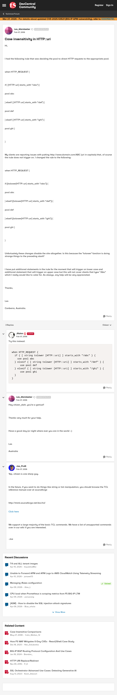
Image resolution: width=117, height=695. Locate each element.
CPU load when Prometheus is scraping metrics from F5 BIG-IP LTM (45, 593)
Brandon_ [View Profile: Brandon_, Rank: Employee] (28, 654)
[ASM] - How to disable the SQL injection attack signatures (40, 603)
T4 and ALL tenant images (24, 563)
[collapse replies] (3, 334)
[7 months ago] (16, 645)
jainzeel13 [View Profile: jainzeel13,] (28, 576)
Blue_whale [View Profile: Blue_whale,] (30, 606)
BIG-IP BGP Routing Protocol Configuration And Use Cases (41, 651)
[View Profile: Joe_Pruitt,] (12, 468)
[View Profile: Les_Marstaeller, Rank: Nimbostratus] (9, 31)
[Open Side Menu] (4, 5)
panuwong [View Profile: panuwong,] (29, 597)
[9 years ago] (16, 664)
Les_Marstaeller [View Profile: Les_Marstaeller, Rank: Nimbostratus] (22, 29)
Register (99, 5)
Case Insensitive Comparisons (25, 632)
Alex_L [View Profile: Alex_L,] (28, 587)
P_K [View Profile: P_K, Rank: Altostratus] (26, 664)
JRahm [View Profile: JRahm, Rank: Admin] (19, 333)
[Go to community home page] (22, 5)
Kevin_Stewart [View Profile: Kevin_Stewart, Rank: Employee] (30, 674)
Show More (58, 612)
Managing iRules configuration (26, 583)
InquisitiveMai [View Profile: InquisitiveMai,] (30, 567)
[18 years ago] (16, 635)
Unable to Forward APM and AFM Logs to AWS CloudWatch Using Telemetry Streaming (55, 573)
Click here (14, 511)
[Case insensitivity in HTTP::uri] (21, 337)
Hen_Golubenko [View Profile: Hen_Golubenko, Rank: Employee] (31, 645)
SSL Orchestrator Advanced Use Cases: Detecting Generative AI (43, 670)
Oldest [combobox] (107, 325)
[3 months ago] (16, 567)
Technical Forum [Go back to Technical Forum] (11, 14)
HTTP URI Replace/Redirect (24, 660)
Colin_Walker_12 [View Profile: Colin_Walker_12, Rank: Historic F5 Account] (32, 635)
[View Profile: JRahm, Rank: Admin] (12, 335)
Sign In (109, 5)
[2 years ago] (16, 654)
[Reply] (107, 316)
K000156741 (107, 19)
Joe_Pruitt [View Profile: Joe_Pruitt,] (21, 466)
